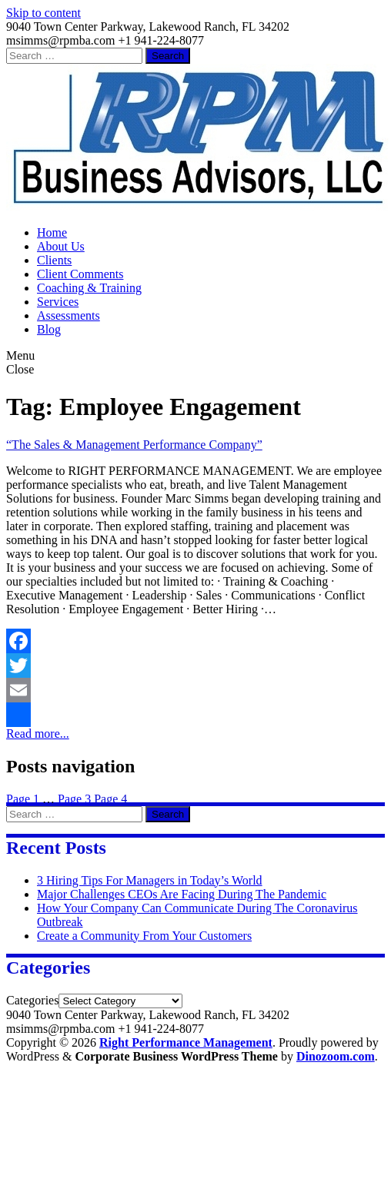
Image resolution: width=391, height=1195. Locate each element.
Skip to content (43, 12)
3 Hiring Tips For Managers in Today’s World (149, 880)
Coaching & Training (89, 287)
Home (52, 232)
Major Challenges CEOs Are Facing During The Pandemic (181, 894)
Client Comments (80, 273)
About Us (61, 246)
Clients (54, 260)
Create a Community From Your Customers (144, 935)
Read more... (37, 733)
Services (58, 301)
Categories (32, 1000)
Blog (49, 329)
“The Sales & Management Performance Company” (134, 444)
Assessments (68, 315)
